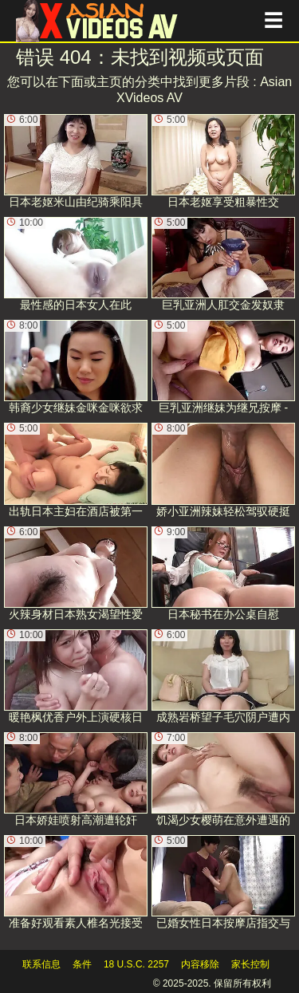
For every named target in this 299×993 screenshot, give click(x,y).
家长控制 (250, 964)
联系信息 (41, 964)
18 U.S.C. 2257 (136, 964)
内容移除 (200, 964)
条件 (82, 964)
